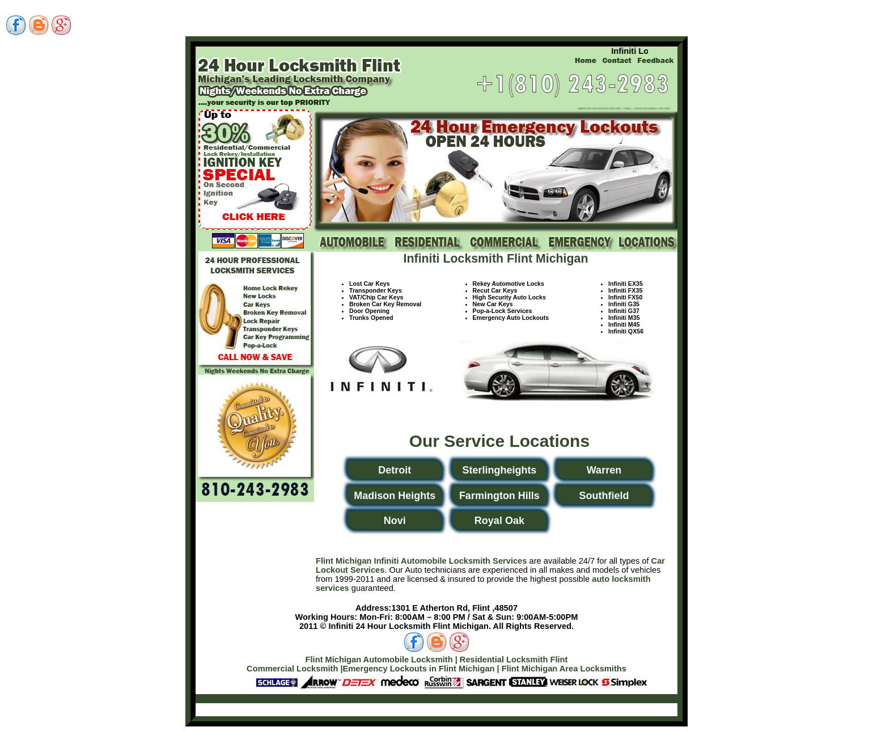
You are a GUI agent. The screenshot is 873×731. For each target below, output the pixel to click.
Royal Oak (499, 520)
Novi (395, 520)
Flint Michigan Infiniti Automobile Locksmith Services (421, 560)
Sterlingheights (499, 470)
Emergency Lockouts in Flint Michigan (419, 668)
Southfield (604, 495)
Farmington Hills (499, 495)
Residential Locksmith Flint (514, 659)
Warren (604, 470)
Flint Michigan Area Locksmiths (564, 668)
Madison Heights (394, 495)
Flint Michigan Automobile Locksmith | (381, 659)
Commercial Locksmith (292, 668)
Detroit (394, 470)
